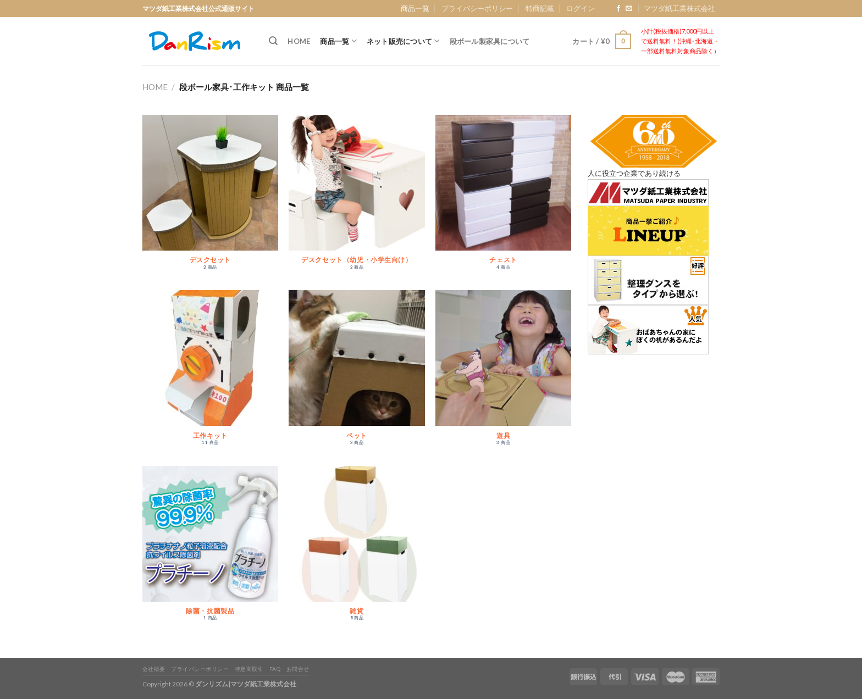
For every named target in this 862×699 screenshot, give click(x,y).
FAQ (275, 668)
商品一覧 (415, 8)
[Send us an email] (629, 9)
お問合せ (298, 668)
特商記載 (540, 8)
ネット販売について (403, 41)
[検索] (273, 41)
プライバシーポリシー (477, 8)
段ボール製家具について (490, 41)
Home (299, 41)
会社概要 (153, 668)
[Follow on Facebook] (618, 9)
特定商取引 (249, 668)
